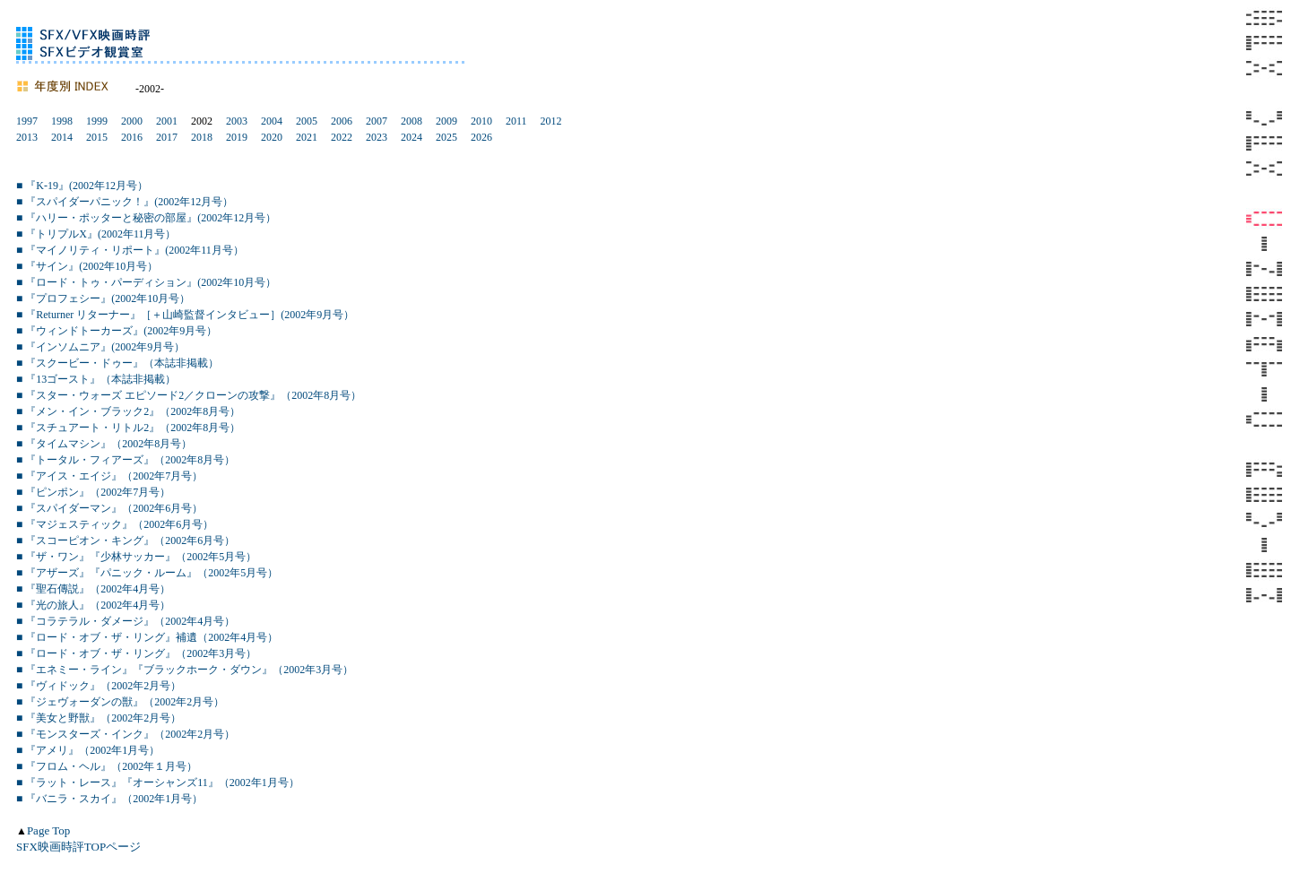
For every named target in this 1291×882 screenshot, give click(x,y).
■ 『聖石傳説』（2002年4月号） (93, 589)
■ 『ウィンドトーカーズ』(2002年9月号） (116, 330)
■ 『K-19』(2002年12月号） (82, 185)
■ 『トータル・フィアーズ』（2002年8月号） (125, 460)
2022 (341, 137)
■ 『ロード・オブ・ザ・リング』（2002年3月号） (136, 653)
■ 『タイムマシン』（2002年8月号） (104, 443)
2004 (271, 121)
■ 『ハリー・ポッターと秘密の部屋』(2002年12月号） (146, 218)
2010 (481, 121)
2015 (97, 137)
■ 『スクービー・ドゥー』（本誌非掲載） (117, 363)
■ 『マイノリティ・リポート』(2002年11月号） (130, 250)
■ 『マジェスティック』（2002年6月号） (114, 524)
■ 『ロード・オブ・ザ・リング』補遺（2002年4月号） (147, 637)
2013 (27, 137)
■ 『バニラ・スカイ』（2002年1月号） (109, 798)
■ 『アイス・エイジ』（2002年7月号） (109, 476)
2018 (201, 137)
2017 (167, 137)
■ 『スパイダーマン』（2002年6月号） (109, 508)
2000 (132, 121)
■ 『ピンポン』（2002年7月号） (93, 492)
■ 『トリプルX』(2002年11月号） (96, 234)
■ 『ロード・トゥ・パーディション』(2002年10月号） (146, 282)
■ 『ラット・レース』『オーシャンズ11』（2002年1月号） (157, 782)
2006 (341, 121)
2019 (236, 137)
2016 (132, 137)
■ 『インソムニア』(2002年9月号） (100, 347)
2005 (306, 121)
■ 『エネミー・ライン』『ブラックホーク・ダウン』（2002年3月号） (184, 669)
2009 (446, 121)
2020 (271, 137)
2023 (376, 137)
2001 (167, 121)
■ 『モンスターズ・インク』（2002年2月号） (125, 734)
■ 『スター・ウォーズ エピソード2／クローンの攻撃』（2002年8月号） (188, 395)
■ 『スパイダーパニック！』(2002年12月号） (124, 201)
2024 (411, 137)
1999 (97, 121)
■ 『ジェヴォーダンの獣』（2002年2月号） (120, 702)
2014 (62, 137)
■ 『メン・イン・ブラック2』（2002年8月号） (128, 411)
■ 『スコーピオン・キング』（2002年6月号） (125, 540)
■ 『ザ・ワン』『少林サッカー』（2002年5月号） (136, 556)
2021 (306, 137)
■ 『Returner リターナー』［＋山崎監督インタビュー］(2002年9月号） (185, 314)
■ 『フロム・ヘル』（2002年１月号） (106, 766)
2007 (376, 121)
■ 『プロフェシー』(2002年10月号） (103, 298)
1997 (27, 121)
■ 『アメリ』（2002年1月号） (88, 750)
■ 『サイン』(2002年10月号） (87, 266)
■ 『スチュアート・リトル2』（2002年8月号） (128, 427)
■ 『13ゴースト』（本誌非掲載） (96, 379)
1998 (62, 121)
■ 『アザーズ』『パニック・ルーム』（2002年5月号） (147, 572)
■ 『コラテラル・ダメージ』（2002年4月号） (125, 621)
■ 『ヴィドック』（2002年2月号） (98, 685)
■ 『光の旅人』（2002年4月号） (93, 605)
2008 (411, 121)
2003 (236, 121)
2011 (516, 121)
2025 (446, 137)
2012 (551, 121)
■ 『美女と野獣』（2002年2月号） (98, 718)
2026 (481, 137)
